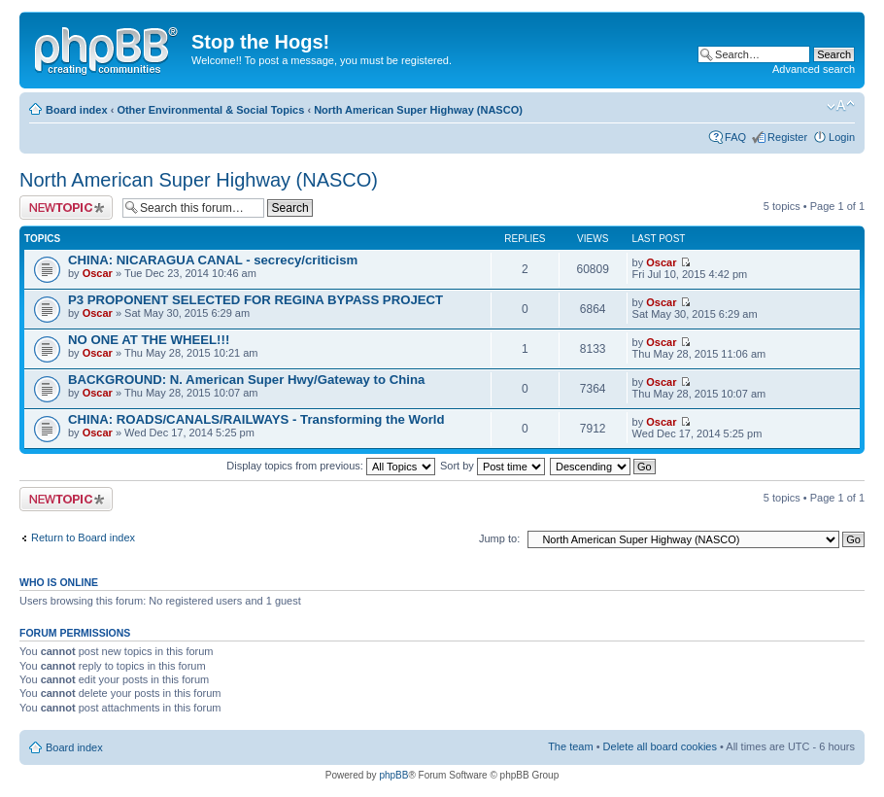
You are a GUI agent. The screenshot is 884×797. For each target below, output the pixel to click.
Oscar (98, 273)
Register (787, 137)
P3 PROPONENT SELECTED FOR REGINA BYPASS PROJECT (255, 300)
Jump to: (499, 538)
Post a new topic (66, 207)
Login (842, 137)
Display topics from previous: (330, 465)
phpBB (393, 775)
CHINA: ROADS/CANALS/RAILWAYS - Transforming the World (256, 419)
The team (570, 746)
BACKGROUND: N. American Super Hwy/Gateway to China (246, 379)
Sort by (492, 465)
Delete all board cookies (660, 746)
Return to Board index (83, 537)
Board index (77, 110)
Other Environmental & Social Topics (210, 110)
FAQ (735, 137)
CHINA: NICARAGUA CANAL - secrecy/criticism (212, 260)
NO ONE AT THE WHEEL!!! (148, 339)
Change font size (841, 106)
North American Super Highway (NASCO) (418, 110)
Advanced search (813, 69)
